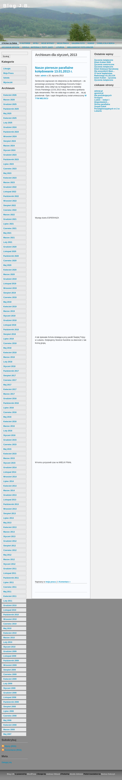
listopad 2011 (9, 573)
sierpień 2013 (9, 513)
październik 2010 (11, 615)
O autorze (25, 43)
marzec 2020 (9, 274)
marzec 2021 (9, 238)
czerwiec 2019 (9, 297)
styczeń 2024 (9, 150)
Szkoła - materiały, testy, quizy (37, 47)
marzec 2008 (9, 729)
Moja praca (63, 43)
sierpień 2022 (9, 205)
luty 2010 (7, 642)
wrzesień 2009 (10, 665)
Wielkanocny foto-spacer (80, 47)
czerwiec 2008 (9, 716)
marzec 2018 (9, 357)
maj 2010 (7, 628)
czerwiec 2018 (9, 343)
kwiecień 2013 (9, 527)
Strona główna (9, 43)
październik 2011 (11, 578)
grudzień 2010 (9, 605)
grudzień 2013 (9, 495)
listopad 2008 (9, 697)
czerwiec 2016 (9, 412)
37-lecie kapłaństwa (103, 73)
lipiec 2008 (8, 711)
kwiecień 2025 (9, 118)
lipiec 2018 (8, 339)
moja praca (8, 73)
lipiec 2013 (8, 518)
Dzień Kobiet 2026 (102, 62)
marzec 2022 (9, 215)
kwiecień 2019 (9, 307)
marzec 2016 (9, 426)
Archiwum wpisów (10, 47)
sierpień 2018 (9, 334)
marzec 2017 (9, 394)
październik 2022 (11, 196)
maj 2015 (7, 449)
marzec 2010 (9, 638)
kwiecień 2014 (9, 486)
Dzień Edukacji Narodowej (106, 69)
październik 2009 (11, 661)
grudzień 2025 (9, 104)
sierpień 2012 (9, 546)
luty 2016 (7, 431)
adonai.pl (98, 91)
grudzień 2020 (9, 247)
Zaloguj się (7, 762)
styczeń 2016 (9, 435)
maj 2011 (7, 592)
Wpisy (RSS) (10, 746)
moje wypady (47, 43)
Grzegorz (98, 98)
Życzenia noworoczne (104, 64)
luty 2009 (7, 683)
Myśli (35, 43)
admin (43, 76)
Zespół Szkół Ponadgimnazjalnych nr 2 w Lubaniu (106, 108)
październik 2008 (11, 702)
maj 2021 (7, 233)
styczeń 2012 (9, 564)
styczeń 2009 (9, 688)
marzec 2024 (9, 146)
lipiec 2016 (8, 408)
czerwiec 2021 (9, 228)
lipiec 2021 (8, 224)
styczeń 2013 (9, 536)
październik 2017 (11, 371)
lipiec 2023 (8, 164)
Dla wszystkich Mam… (104, 71)
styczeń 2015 (9, 463)
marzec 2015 (9, 458)
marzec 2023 (9, 182)
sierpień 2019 (9, 293)
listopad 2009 (9, 656)
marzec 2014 (9, 490)
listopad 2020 (9, 251)
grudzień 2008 (9, 693)
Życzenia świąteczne (103, 60)
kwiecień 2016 (9, 421)
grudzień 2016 (9, 398)
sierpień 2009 (9, 670)
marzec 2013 (9, 532)
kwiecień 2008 (9, 725)
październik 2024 (11, 132)
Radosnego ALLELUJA (104, 76)
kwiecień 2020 (9, 270)
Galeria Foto (78, 43)
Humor (91, 43)
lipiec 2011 (8, 582)
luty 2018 (7, 362)
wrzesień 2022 (10, 201)
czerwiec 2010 (9, 624)
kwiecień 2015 (9, 454)
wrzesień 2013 (10, 509)
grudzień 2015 (9, 440)
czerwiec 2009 (9, 674)
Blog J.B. (16, 5)
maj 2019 (7, 302)
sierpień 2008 (9, 706)
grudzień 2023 (9, 155)
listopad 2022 (9, 192)
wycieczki (8, 82)
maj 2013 (7, 523)
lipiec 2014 (8, 481)
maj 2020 (7, 265)
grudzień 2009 (9, 651)
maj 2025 (7, 113)
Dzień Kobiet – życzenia (105, 78)
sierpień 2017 (9, 375)
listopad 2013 (9, 500)
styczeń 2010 (9, 647)
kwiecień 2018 (9, 352)
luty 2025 (7, 123)
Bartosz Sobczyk (108, 774)
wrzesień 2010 (10, 619)
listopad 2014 (9, 472)
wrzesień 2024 (10, 136)
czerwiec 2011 (9, 587)
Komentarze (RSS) (13, 750)
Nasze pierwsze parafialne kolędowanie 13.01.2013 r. (54, 69)
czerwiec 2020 (9, 261)
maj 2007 (7, 734)
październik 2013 (11, 504)
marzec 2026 (9, 100)
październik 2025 (11, 109)
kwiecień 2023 (9, 178)
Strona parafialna (102, 104)
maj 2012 (7, 555)
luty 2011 (7, 601)
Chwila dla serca (105, 43)
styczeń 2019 (9, 316)
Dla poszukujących (103, 95)
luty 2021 (7, 242)
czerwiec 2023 (9, 169)
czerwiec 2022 (9, 210)
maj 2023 (7, 173)
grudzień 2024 (9, 127)
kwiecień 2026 (9, 95)
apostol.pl (98, 93)
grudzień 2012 (9, 541)
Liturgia (60, 47)
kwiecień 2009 (9, 679)
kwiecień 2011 (9, 596)
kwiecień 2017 (9, 389)
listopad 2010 (9, 610)
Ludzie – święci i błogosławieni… (101, 101)
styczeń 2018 (9, 366)
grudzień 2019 (9, 279)
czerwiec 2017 (9, 380)
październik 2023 (11, 159)
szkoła (6, 78)
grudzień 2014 (9, 467)
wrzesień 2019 (10, 288)
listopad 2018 (9, 325)
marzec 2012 (9, 559)
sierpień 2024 (9, 141)
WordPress (31, 774)
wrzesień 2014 (10, 477)
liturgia (6, 69)
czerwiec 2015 (9, 444)
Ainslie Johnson (76, 774)
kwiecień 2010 (9, 633)
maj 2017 (7, 385)
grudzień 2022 (9, 187)
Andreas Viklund (53, 774)
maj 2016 (7, 417)
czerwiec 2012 (9, 550)
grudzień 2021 (9, 219)
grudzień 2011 (9, 569)
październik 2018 (11, 329)
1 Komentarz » (63, 582)
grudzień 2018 (9, 320)
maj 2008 (7, 720)
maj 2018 (7, 348)
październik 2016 (11, 403)
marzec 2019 (9, 311)
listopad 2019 (9, 284)
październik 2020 (11, 256)
